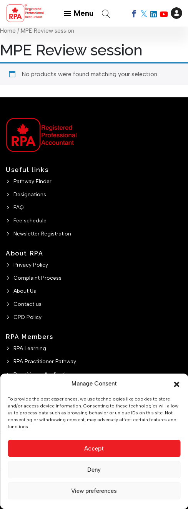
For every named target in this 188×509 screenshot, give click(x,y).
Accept (94, 448)
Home (8, 30)
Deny (94, 469)
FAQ (18, 207)
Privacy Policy (30, 265)
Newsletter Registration (42, 233)
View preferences (94, 490)
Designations (29, 194)
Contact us (27, 304)
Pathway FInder (32, 181)
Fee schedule (30, 220)
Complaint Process (37, 278)
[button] (176, 383)
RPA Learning (29, 348)
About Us (24, 291)
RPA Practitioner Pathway (44, 361)
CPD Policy (27, 317)
